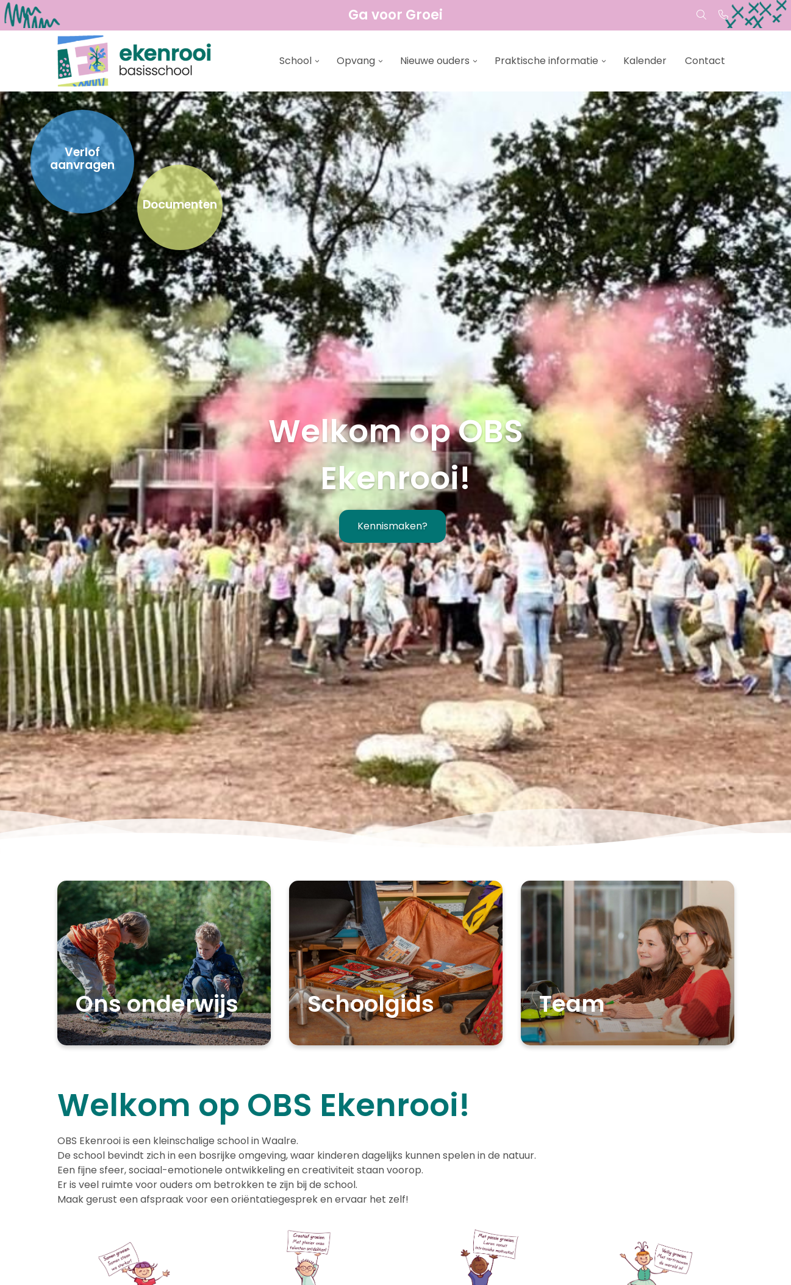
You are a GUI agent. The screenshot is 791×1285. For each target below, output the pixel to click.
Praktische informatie (546, 61)
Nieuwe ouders (435, 61)
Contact (705, 61)
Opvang (356, 61)
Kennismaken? (392, 526)
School (295, 61)
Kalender (645, 61)
